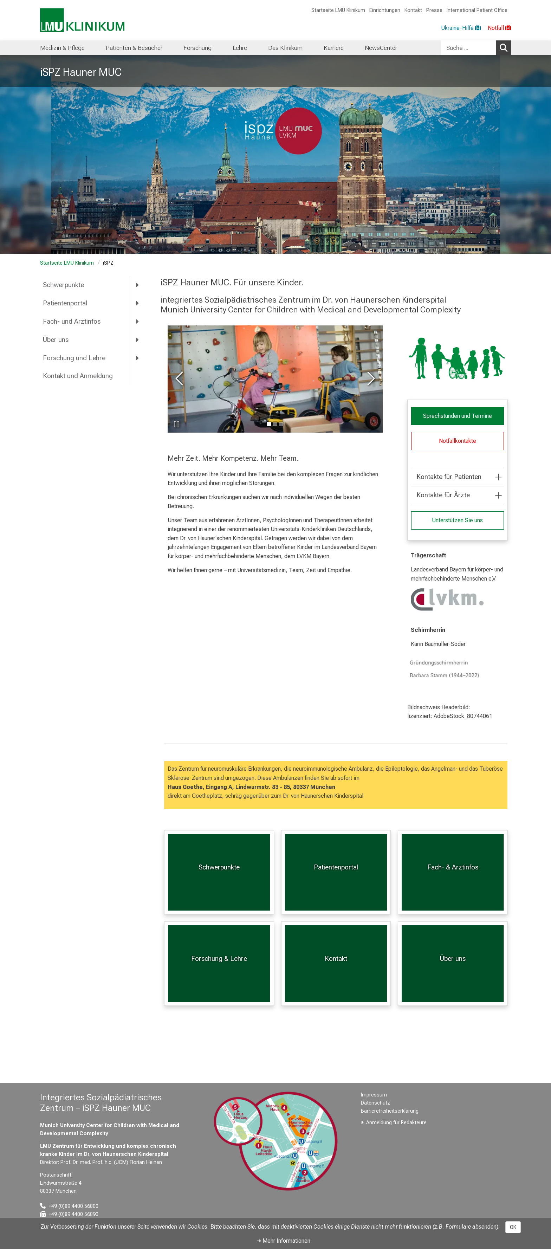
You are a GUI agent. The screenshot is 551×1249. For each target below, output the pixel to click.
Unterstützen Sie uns (457, 520)
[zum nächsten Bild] (369, 379)
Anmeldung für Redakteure (396, 1123)
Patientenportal (65, 303)
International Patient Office (477, 10)
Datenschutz (375, 1103)
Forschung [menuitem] (197, 47)
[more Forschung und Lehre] (137, 358)
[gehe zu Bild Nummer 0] (269, 424)
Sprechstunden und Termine (457, 416)
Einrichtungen (384, 10)
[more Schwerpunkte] (137, 285)
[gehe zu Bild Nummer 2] (281, 424)
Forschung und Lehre (74, 358)
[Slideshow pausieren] (176, 424)
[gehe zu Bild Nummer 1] (275, 424)
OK (513, 1227)
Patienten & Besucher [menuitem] (134, 47)
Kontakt (413, 10)
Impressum (374, 1095)
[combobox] (476, 47)
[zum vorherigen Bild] (180, 379)
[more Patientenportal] (137, 303)
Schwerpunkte (63, 285)
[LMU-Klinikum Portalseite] (82, 20)
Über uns (56, 340)
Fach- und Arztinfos (72, 321)
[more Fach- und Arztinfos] (137, 321)
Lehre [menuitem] (240, 47)
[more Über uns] (137, 339)
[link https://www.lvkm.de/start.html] (457, 599)
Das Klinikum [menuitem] (285, 47)
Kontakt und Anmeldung (78, 376)
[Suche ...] (468, 47)
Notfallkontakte (457, 441)
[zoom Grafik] (457, 359)
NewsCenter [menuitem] (381, 47)
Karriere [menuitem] (334, 47)
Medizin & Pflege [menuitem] (62, 47)
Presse (434, 10)
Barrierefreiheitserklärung (390, 1111)
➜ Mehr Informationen (283, 1240)
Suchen (505, 47)
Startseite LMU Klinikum (338, 10)
